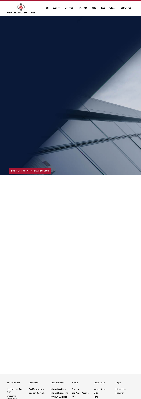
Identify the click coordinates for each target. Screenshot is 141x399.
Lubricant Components (59, 393)
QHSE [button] (94, 8)
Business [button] (56, 8)
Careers (112, 8)
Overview (75, 389)
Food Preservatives (36, 389)
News (103, 8)
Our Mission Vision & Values (38, 171)
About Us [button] (69, 8)
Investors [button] (82, 8)
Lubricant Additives (58, 389)
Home (47, 8)
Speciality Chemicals (37, 393)
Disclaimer (120, 393)
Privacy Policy (121, 389)
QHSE (96, 393)
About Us (21, 171)
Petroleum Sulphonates (59, 397)
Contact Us (126, 8)
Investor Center (100, 389)
